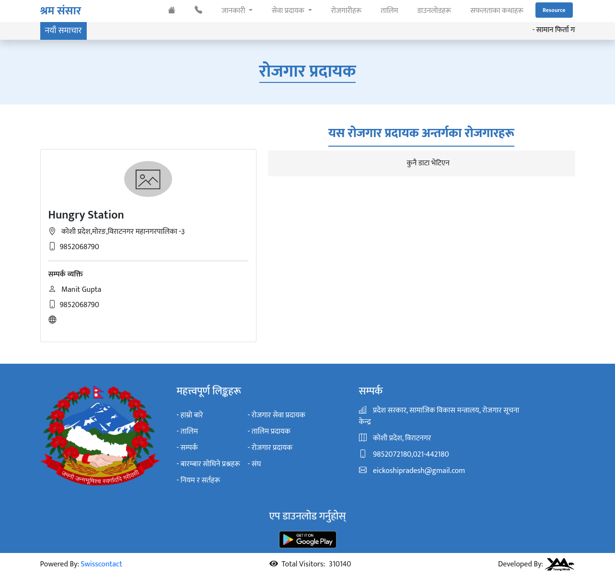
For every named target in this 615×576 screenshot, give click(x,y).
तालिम (389, 10)
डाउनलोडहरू (435, 10)
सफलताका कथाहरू (496, 10)
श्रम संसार (60, 11)
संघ (256, 464)
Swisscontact (101, 564)
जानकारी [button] (234, 10)
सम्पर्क (189, 448)
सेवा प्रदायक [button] (289, 10)
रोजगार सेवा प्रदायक (278, 415)
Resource (554, 10)
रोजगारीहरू (346, 10)
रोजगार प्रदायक (272, 448)
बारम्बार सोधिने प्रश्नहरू (210, 464)
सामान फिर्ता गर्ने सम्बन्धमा (575, 30)
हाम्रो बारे (192, 415)
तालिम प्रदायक (271, 432)
